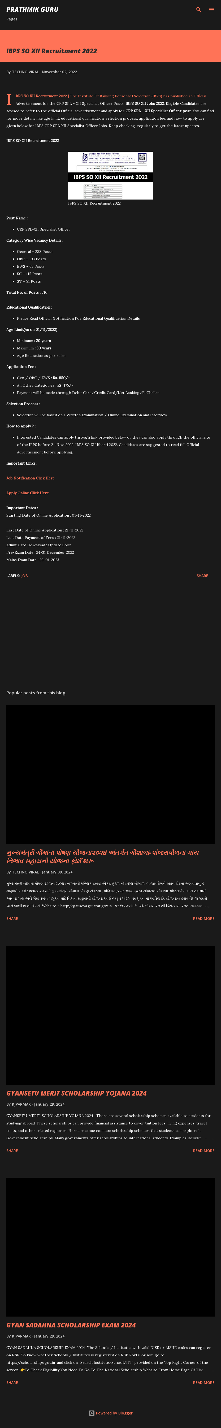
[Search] (199, 9)
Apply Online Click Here (27, 493)
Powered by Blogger (111, 1413)
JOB (24, 575)
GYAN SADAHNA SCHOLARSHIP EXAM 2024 (71, 1325)
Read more (204, 918)
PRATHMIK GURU (32, 9)
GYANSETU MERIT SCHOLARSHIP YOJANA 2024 (76, 1093)
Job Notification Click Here (30, 478)
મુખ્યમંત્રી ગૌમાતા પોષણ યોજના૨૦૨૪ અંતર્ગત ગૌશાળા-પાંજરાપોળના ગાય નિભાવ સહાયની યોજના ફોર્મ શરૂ (102, 856)
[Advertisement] (110, 636)
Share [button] (202, 575)
